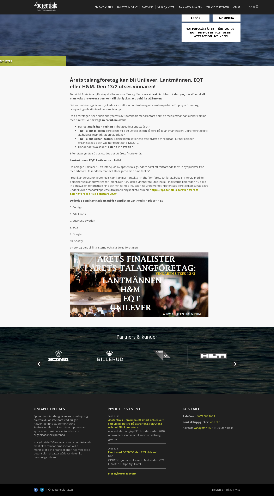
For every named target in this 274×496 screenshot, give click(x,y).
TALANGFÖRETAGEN (217, 7)
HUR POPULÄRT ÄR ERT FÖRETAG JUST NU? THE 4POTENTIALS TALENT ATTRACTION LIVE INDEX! (211, 32)
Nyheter (40, 61)
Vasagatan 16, (202, 428)
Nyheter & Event (127, 7)
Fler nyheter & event (122, 473)
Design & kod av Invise (226, 489)
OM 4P (236, 7)
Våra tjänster (166, 7)
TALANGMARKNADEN (190, 7)
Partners (147, 7)
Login (251, 7)
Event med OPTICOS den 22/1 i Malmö (132, 452)
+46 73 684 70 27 (205, 416)
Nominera (226, 18)
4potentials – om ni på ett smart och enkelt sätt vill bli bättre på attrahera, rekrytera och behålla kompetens (136, 423)
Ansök (195, 18)
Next (235, 364)
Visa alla (215, 422)
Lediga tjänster (103, 7)
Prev (39, 364)
